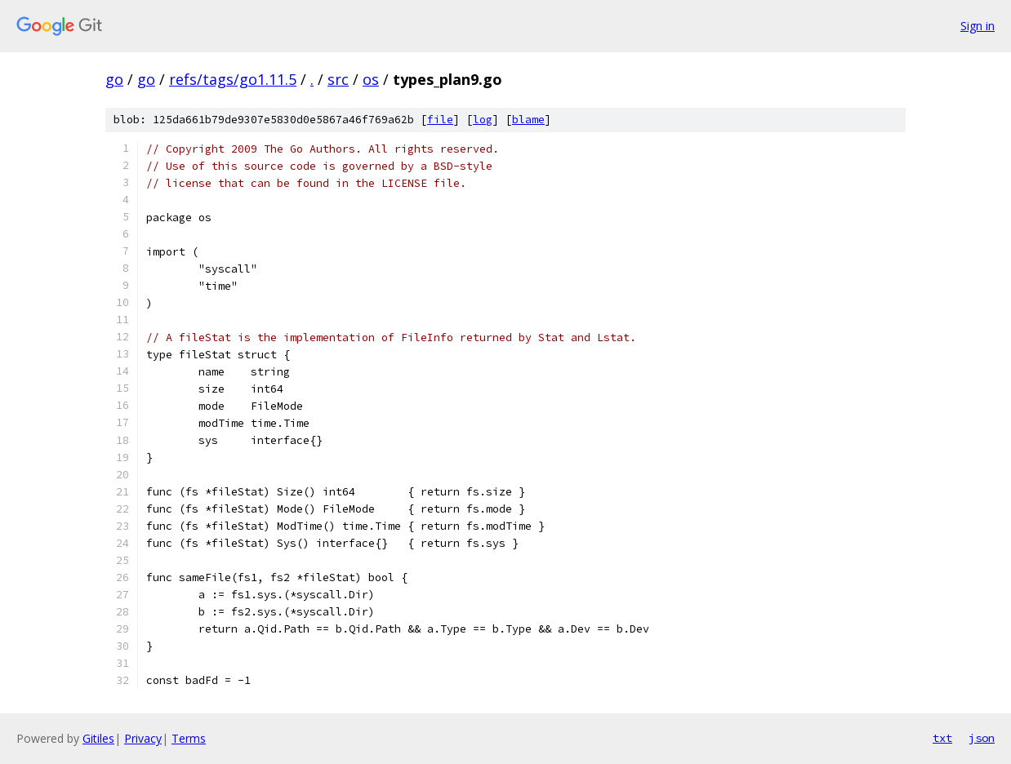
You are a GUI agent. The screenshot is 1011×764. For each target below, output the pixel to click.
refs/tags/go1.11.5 (232, 79)
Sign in (977, 25)
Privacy (143, 738)
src (338, 79)
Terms (188, 738)
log (482, 120)
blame (528, 120)
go (114, 79)
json (982, 738)
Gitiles (98, 738)
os (371, 79)
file (440, 120)
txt (942, 738)
